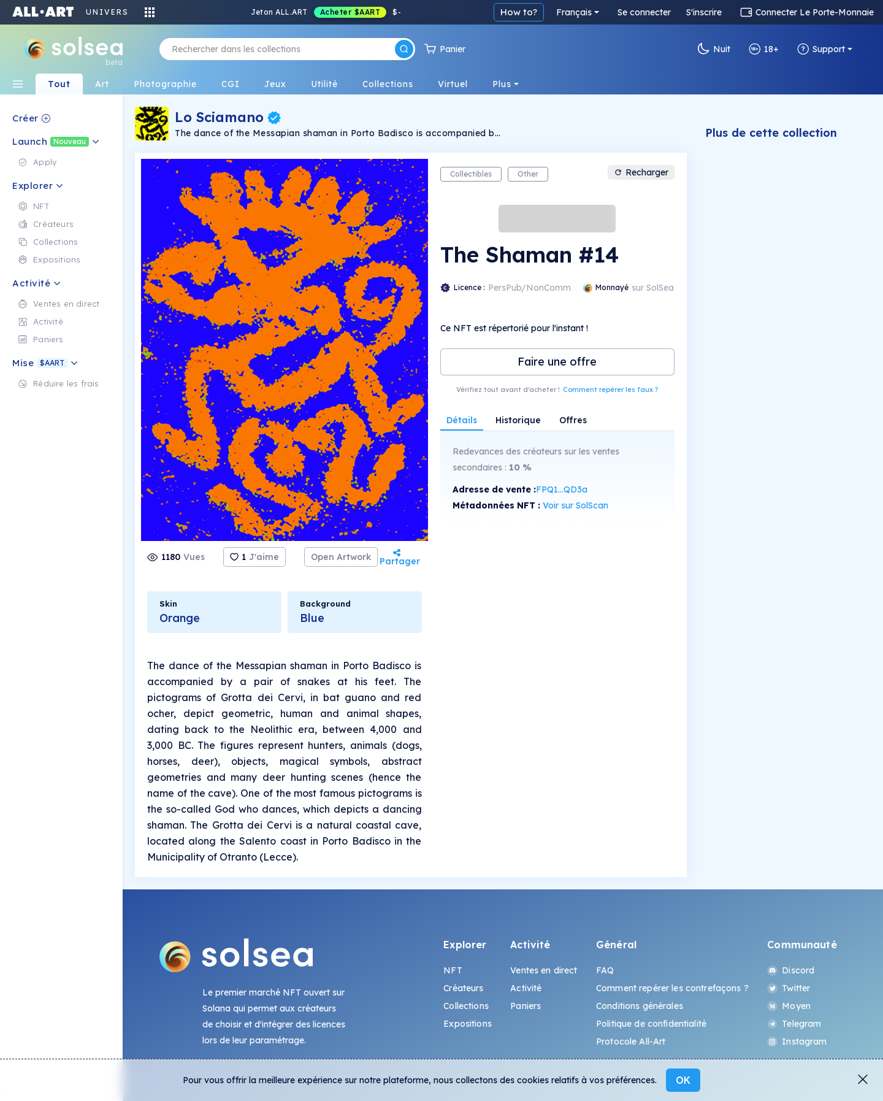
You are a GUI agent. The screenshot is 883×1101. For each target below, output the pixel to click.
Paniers (525, 1005)
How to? (518, 12)
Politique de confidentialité (651, 1023)
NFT (452, 970)
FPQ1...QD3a (561, 489)
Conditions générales (639, 1005)
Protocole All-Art (630, 1041)
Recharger (641, 172)
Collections (466, 1005)
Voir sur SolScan (575, 505)
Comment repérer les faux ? (610, 389)
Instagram (797, 1041)
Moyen (789, 1006)
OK (683, 1080)
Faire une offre (557, 362)
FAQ (605, 970)
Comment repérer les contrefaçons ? (672, 988)
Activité (525, 988)
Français (574, 12)
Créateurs (463, 988)
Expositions (467, 1023)
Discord (790, 970)
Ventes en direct (543, 970)
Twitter (788, 988)
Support (821, 49)
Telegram (794, 1023)
